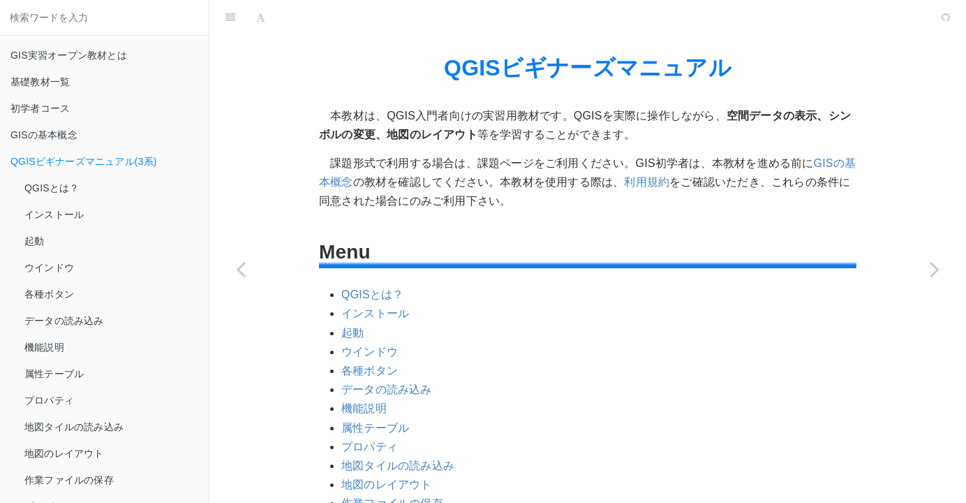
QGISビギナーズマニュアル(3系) (83, 161)
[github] (885, 17)
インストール (54, 214)
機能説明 (44, 347)
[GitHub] (945, 17)
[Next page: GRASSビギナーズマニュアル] (934, 269)
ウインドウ (49, 267)
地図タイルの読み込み (74, 426)
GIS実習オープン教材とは (68, 55)
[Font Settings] (261, 17)
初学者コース (40, 108)
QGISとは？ (51, 188)
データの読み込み (64, 320)
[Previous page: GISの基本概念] (240, 269)
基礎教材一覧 (40, 81)
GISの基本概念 (43, 134)
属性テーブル (54, 373)
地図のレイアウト (64, 453)
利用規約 (646, 182)
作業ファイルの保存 (69, 480)
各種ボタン (49, 294)
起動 (34, 241)
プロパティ (49, 400)
